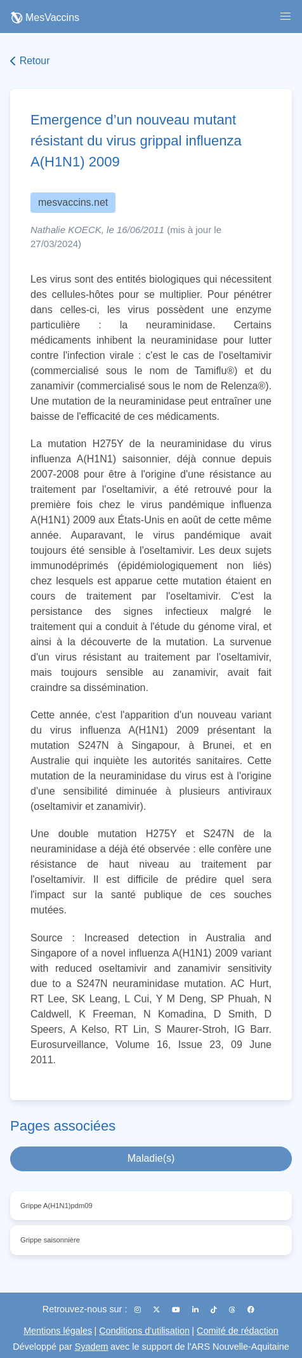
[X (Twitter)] (157, 1310)
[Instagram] (138, 1310)
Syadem (91, 1346)
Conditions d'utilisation (144, 1331)
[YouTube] (177, 1310)
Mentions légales (57, 1331)
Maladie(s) (151, 1158)
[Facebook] (250, 1310)
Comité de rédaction (238, 1331)
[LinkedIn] (196, 1310)
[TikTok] (215, 1310)
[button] (285, 16)
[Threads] (233, 1310)
